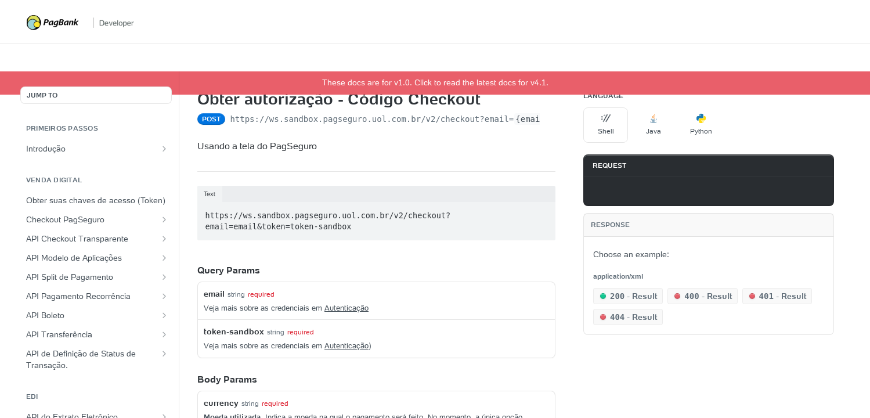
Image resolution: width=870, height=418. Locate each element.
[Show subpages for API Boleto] (164, 315)
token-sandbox (234, 331)
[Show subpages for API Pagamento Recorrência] (164, 296)
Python (701, 124)
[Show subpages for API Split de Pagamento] (164, 277)
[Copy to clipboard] (598, 191)
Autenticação (346, 308)
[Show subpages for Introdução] (164, 148)
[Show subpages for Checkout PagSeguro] (164, 219)
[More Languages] (734, 125)
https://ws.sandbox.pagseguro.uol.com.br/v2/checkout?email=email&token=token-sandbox (328, 221)
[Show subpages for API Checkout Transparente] (164, 238)
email (214, 294)
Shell (606, 124)
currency (221, 403)
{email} (532, 119)
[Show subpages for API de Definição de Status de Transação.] (164, 353)
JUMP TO (42, 95)
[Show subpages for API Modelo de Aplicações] (164, 257)
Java (653, 124)
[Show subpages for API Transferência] (164, 334)
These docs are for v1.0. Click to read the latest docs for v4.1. (435, 82)
